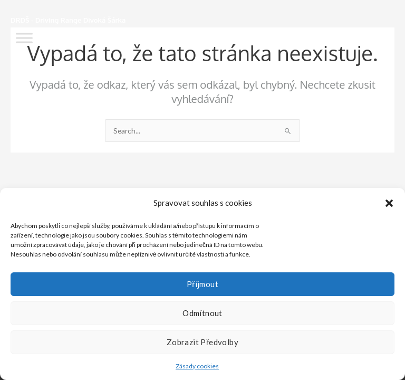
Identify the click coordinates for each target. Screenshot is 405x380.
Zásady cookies (197, 366)
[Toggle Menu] (24, 38)
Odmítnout (202, 313)
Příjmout (202, 284)
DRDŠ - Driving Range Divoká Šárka (68, 20)
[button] (389, 203)
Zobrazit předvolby (202, 342)
